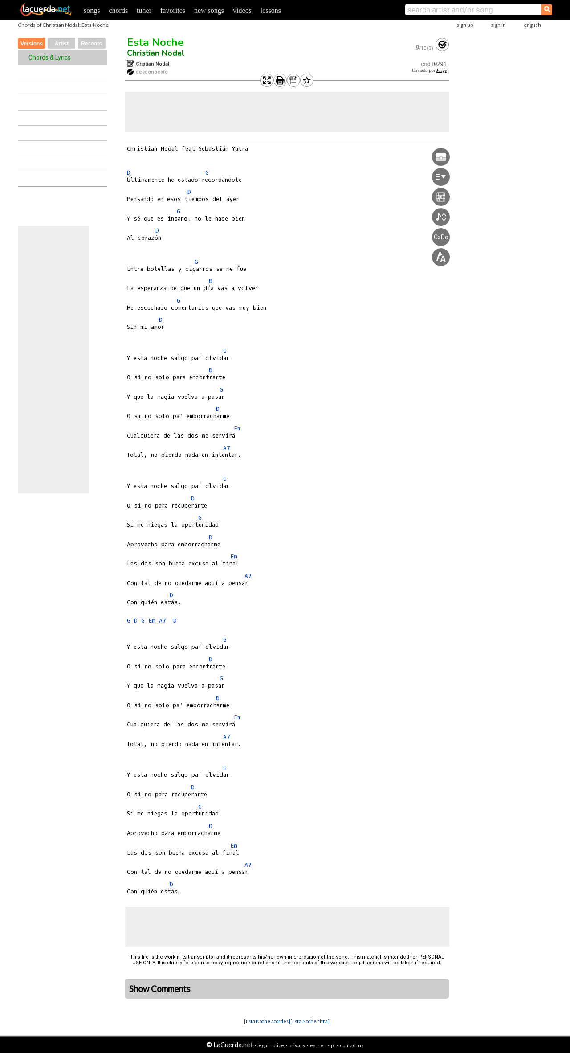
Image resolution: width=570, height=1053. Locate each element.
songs (92, 10)
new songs (209, 10)
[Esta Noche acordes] (267, 1021)
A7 (226, 448)
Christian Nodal (155, 53)
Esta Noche (155, 42)
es (313, 1045)
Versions (31, 44)
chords (118, 10)
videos (242, 10)
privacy (297, 1045)
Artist (62, 44)
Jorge (441, 70)
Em (237, 428)
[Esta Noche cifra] (310, 1021)
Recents (91, 44)
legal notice (270, 1045)
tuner (144, 10)
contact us (352, 1045)
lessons (271, 10)
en (323, 1045)
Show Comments (160, 989)
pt (333, 1045)
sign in (498, 24)
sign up (464, 24)
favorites (172, 10)
